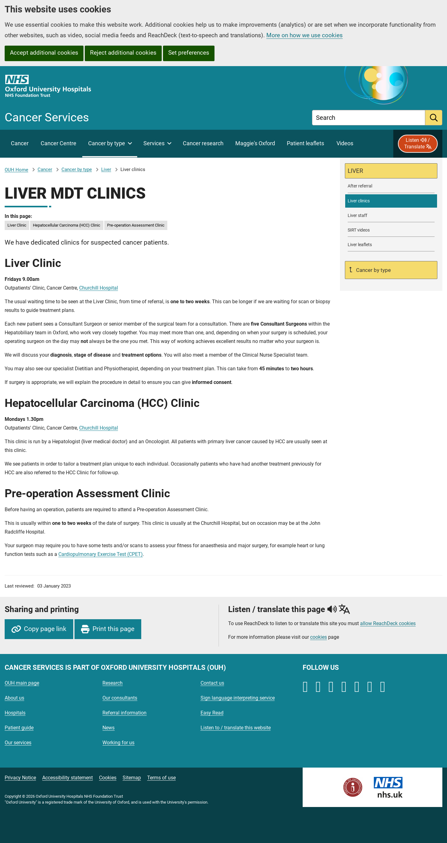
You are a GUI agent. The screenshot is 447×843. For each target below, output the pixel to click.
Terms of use (161, 778)
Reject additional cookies (123, 52)
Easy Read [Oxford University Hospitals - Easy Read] (212, 713)
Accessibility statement (67, 778)
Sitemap (132, 778)
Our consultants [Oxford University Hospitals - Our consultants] (119, 698)
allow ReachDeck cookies (388, 623)
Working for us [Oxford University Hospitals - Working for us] (118, 743)
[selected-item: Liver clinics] (391, 201)
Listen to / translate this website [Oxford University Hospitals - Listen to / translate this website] (236, 728)
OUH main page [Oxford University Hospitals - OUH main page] (22, 683)
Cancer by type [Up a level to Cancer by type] (373, 270)
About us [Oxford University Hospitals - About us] (14, 698)
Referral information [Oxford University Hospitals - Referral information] (124, 713)
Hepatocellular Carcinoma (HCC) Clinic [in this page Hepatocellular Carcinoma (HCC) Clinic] (66, 225)
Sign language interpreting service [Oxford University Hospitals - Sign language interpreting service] (238, 698)
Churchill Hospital (98, 288)
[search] (433, 117)
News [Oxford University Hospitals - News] (108, 728)
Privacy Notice (20, 778)
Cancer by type (76, 169)
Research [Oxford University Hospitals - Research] (112, 683)
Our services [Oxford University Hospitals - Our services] (18, 743)
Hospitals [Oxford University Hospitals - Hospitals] (15, 713)
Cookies (107, 778)
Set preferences (188, 52)
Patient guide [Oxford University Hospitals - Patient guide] (19, 728)
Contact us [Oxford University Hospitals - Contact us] (212, 683)
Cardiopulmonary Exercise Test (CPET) (100, 554)
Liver (106, 169)
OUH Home (16, 170)
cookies (318, 637)
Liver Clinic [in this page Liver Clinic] (16, 225)
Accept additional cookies (44, 52)
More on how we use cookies (304, 35)
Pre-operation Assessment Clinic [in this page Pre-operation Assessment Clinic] (136, 225)
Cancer (45, 169)
